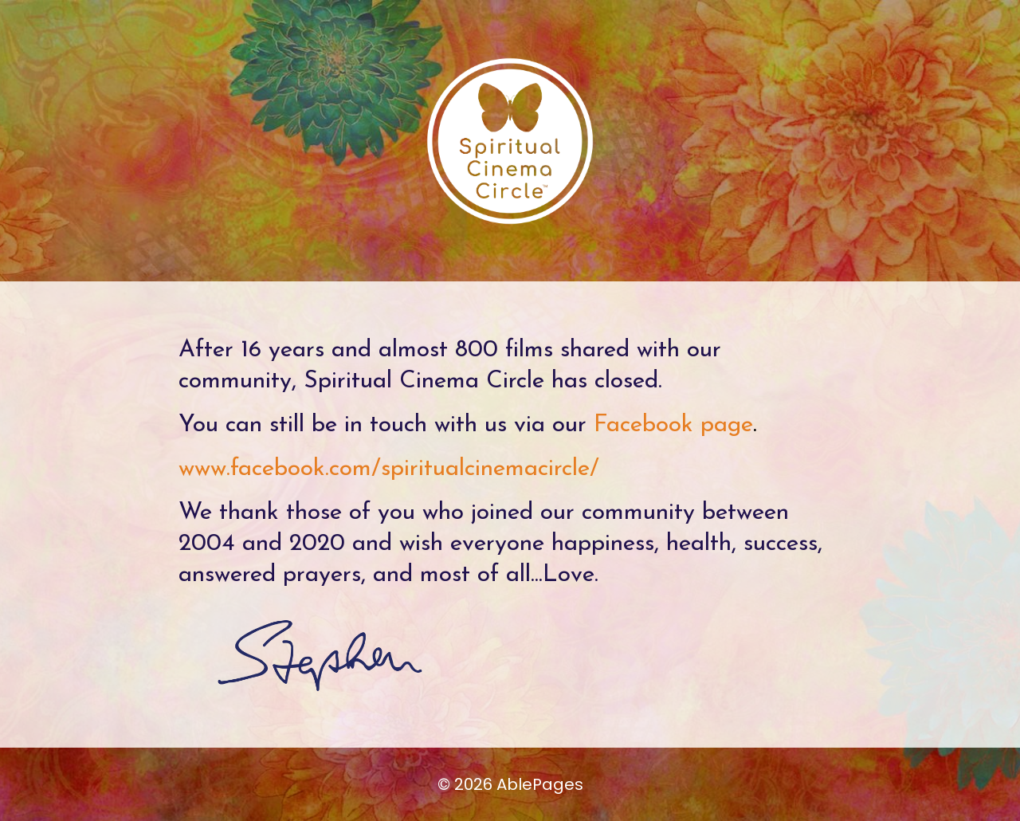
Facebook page (673, 425)
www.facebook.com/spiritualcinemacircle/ (388, 469)
